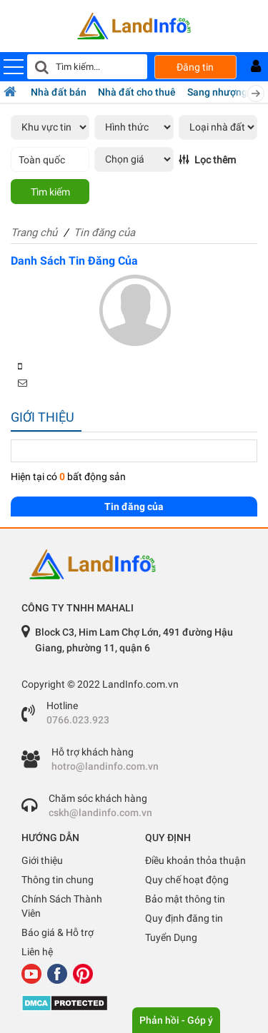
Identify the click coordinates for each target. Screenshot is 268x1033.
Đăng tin (195, 67)
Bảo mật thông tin (185, 899)
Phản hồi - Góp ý (176, 1020)
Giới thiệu (42, 860)
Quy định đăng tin (184, 918)
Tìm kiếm (50, 192)
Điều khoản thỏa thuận (195, 860)
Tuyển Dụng (171, 937)
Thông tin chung (57, 879)
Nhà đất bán (58, 92)
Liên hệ (37, 951)
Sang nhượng (217, 92)
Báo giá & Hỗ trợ (57, 932)
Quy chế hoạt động (187, 879)
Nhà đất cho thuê (137, 92)
